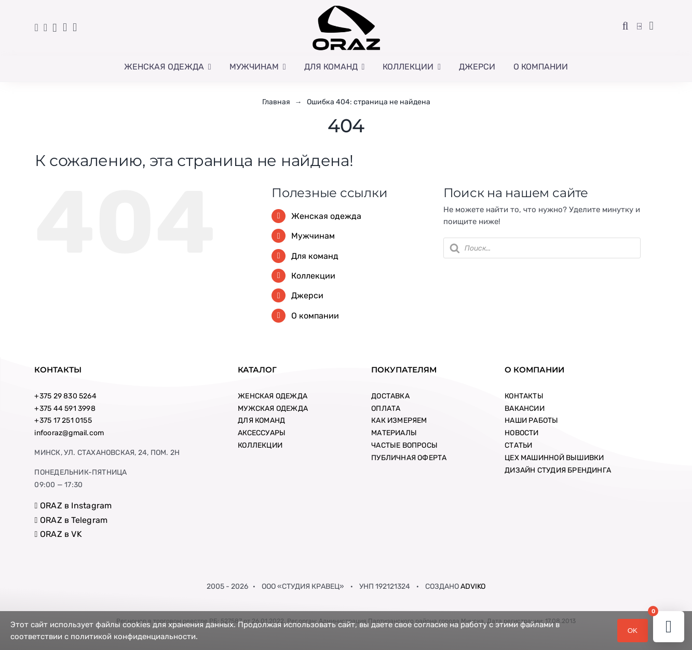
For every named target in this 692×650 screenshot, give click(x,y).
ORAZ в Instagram (73, 505)
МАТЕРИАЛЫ (394, 432)
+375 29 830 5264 (65, 396)
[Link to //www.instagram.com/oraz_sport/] (54, 28)
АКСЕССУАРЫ (262, 432)
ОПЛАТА (385, 408)
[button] (625, 26)
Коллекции (313, 276)
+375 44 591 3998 (64, 408)
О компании (315, 316)
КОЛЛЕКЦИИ (260, 445)
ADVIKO (472, 586)
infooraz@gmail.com (69, 432)
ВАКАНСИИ (525, 408)
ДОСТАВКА (390, 396)
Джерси (307, 295)
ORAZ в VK (58, 534)
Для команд (314, 256)
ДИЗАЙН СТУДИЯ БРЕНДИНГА (558, 470)
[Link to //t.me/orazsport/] (65, 27)
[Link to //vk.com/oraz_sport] (75, 27)
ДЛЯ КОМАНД (261, 420)
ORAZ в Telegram (70, 520)
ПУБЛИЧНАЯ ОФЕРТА (408, 457)
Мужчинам (313, 236)
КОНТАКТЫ (524, 396)
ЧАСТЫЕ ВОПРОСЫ (404, 445)
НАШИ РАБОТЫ (531, 420)
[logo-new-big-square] (346, 7)
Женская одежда (326, 216)
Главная (276, 102)
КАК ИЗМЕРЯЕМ (399, 420)
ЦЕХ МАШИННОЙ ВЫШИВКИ (554, 457)
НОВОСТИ (521, 432)
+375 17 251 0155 (62, 420)
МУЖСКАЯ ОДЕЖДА (273, 408)
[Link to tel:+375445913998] (36, 27)
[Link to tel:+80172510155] (45, 27)
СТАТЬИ (518, 445)
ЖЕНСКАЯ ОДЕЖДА (272, 396)
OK (632, 630)
